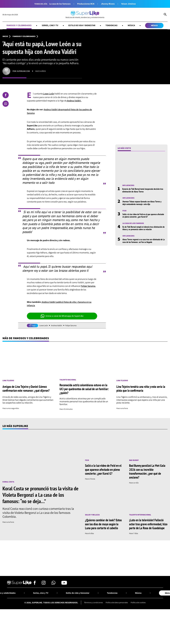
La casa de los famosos (60, 3)
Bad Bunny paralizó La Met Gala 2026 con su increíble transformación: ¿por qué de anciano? (147, 471)
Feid (124, 211)
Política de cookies (138, 602)
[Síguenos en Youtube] (64, 583)
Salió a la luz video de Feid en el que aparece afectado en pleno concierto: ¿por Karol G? (143, 215)
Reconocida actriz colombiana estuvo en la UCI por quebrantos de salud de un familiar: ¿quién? (84, 389)
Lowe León (48, 93)
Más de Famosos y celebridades (25, 338)
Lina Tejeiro (8, 380)
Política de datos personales (117, 602)
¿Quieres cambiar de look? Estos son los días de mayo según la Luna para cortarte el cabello (103, 524)
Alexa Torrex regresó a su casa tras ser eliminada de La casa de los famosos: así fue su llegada (143, 240)
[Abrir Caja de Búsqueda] (165, 15)
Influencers (128, 185)
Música (131, 25)
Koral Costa (8, 482)
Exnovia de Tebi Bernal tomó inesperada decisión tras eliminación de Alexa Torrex (142, 190)
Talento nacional (68, 380)
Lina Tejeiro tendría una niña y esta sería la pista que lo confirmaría (140, 388)
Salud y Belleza (92, 515)
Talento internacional (140, 515)
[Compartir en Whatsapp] (5, 104)
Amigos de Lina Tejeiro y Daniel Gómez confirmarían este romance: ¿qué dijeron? (26, 388)
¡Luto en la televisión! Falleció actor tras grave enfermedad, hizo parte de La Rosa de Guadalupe (148, 524)
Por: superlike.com (21, 71)
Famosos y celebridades (19, 25)
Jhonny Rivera (108, 3)
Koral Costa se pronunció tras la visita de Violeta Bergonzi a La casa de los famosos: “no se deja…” (40, 494)
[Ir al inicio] (85, 14)
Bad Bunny (134, 460)
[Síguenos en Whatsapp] (53, 583)
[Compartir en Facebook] (5, 95)
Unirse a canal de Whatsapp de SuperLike (62, 316)
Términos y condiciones (93, 602)
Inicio (5, 36)
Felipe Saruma (88, 285)
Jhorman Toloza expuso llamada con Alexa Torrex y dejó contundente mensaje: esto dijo (141, 202)
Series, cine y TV (50, 25)
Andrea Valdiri (56, 325)
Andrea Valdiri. (74, 100)
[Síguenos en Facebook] (35, 583)
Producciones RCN (85, 3)
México (154, 25)
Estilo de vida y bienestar (81, 25)
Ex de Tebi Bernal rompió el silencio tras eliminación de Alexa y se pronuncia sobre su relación (143, 228)
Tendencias (111, 25)
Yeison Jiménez (128, 3)
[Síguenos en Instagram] (44, 583)
